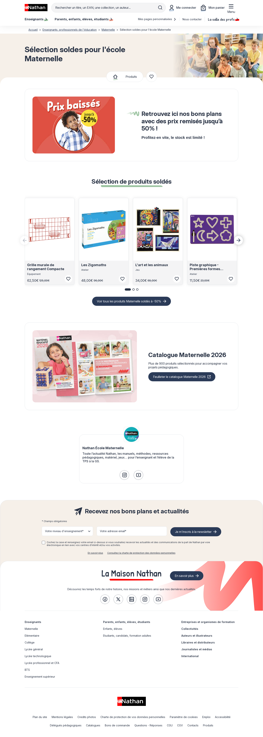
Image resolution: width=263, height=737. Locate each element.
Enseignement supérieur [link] (40, 676)
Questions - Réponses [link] (148, 725)
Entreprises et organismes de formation (208, 622)
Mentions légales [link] (62, 717)
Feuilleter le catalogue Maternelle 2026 (179, 377)
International (190, 656)
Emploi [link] (206, 717)
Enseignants (33, 622)
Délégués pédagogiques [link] (65, 725)
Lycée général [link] (34, 649)
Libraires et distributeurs (198, 642)
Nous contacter (192, 19)
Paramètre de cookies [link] (184, 717)
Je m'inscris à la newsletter (193, 532)
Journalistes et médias (196, 649)
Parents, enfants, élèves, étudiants (126, 622)
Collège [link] (30, 642)
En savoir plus (95, 552)
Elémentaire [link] (32, 635)
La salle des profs (223, 19)
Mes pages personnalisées (157, 19)
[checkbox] (43, 542)
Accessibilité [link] (223, 717)
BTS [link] (27, 669)
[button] (128, 289)
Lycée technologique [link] (38, 656)
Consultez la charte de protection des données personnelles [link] (141, 552)
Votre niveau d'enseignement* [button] (64, 531)
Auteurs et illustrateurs (196, 635)
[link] (124, 475)
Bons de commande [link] (117, 725)
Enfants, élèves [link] (112, 628)
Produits (131, 77)
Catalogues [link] (93, 725)
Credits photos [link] (86, 717)
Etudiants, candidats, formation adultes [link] (127, 635)
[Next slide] (238, 240)
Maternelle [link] (31, 628)
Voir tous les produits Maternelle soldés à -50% (129, 301)
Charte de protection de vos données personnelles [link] (132, 717)
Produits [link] (208, 725)
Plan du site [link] (40, 717)
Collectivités (189, 628)
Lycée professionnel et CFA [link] (42, 663)
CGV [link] (180, 725)
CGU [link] (170, 725)
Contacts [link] (192, 725)
